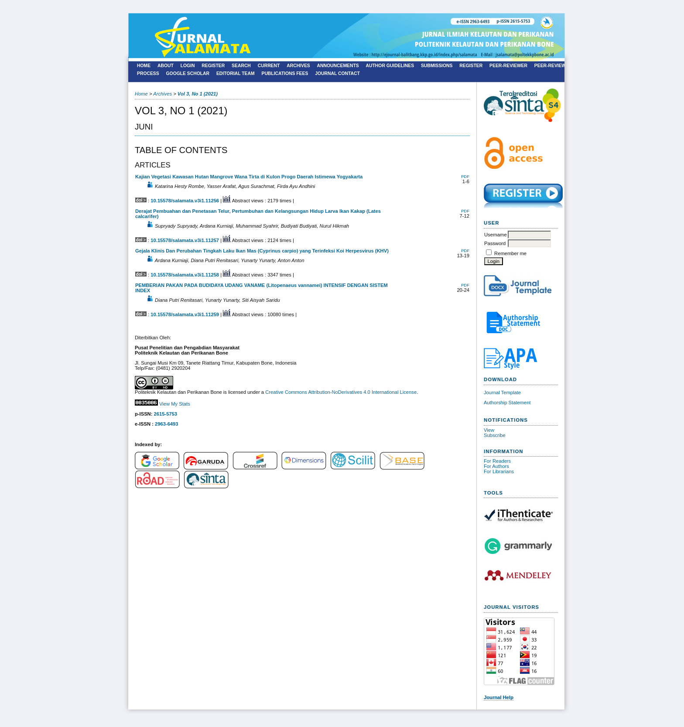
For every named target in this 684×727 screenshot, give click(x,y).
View (489, 430)
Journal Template (502, 392)
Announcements (338, 65)
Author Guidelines (390, 65)
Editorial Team (235, 73)
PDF (465, 176)
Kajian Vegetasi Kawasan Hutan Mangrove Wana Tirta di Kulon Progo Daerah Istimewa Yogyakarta (249, 176)
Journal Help (498, 697)
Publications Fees (284, 73)
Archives (298, 65)
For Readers (497, 461)
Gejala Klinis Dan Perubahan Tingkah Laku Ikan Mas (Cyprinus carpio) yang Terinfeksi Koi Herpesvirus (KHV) (262, 250)
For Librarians (499, 471)
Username (495, 234)
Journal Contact (337, 73)
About (165, 65)
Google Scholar (188, 73)
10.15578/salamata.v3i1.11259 (184, 314)
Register (213, 65)
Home (143, 65)
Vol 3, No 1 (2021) (198, 93)
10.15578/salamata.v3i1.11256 (184, 200)
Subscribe (495, 435)
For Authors (496, 466)
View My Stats (174, 403)
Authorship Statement (507, 402)
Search (241, 65)
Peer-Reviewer (508, 65)
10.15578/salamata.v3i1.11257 (184, 240)
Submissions (437, 65)
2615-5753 (166, 413)
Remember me (510, 253)
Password (495, 243)
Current (269, 65)
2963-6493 (166, 424)
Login (188, 65)
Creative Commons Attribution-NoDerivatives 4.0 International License (341, 392)
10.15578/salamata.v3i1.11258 (184, 274)
